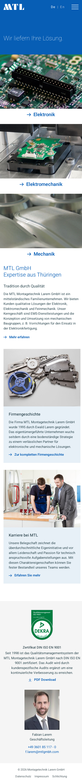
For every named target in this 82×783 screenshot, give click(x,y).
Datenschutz (23, 776)
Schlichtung (59, 776)
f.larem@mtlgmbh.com (42, 751)
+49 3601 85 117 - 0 (42, 747)
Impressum (42, 776)
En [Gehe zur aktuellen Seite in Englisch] (62, 7)
